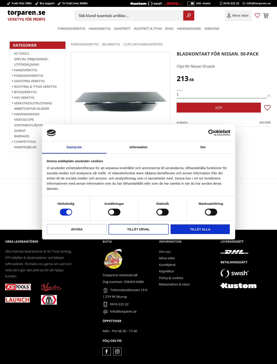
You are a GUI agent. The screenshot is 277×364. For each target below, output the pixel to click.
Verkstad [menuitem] (211, 29)
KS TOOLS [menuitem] (21, 53)
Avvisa (77, 229)
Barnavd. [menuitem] (22, 136)
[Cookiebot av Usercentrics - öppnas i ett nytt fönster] (211, 133)
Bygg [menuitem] (169, 29)
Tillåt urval (138, 229)
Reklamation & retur (174, 284)
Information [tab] (139, 147)
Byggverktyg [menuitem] (25, 92)
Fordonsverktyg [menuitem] (71, 29)
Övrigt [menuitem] (20, 130)
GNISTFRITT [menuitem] (122, 29)
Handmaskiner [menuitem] (189, 29)
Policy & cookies (171, 278)
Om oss (164, 251)
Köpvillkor (166, 271)
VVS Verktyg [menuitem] (24, 97)
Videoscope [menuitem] (24, 119)
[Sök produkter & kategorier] (128, 15)
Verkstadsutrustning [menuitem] (33, 103)
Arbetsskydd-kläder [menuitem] (31, 108)
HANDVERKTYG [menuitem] (100, 29)
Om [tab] (203, 147)
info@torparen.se (259, 3)
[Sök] (188, 16)
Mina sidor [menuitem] (240, 16)
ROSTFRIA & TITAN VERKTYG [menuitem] (35, 86)
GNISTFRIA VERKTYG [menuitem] (29, 81)
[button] (257, 16)
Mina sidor (167, 258)
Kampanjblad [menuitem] (25, 147)
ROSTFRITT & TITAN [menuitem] (148, 29)
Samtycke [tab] (74, 147)
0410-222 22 (231, 3)
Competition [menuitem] (25, 141)
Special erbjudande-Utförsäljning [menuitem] (31, 62)
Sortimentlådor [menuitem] (28, 125)
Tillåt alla (200, 229)
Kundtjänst (167, 264)
